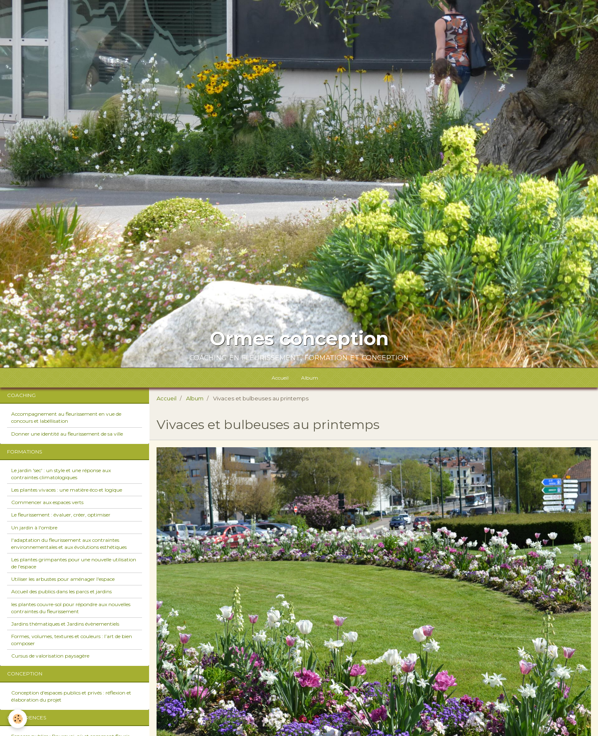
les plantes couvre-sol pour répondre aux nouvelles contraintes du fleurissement (70, 607)
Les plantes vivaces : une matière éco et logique (66, 490)
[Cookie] (17, 718)
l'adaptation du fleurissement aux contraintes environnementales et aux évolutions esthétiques (69, 543)
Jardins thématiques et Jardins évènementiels (65, 624)
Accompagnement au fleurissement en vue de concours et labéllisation (66, 417)
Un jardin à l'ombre (34, 527)
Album (309, 378)
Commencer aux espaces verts (47, 502)
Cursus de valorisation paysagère (50, 656)
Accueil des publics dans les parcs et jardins (61, 591)
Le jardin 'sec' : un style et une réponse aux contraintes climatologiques (61, 473)
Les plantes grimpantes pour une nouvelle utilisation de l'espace (73, 563)
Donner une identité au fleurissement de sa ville (67, 434)
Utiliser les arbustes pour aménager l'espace (63, 579)
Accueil (280, 378)
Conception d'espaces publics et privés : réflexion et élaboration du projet (71, 696)
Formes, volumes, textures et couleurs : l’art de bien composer (71, 639)
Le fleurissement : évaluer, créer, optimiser (60, 515)
